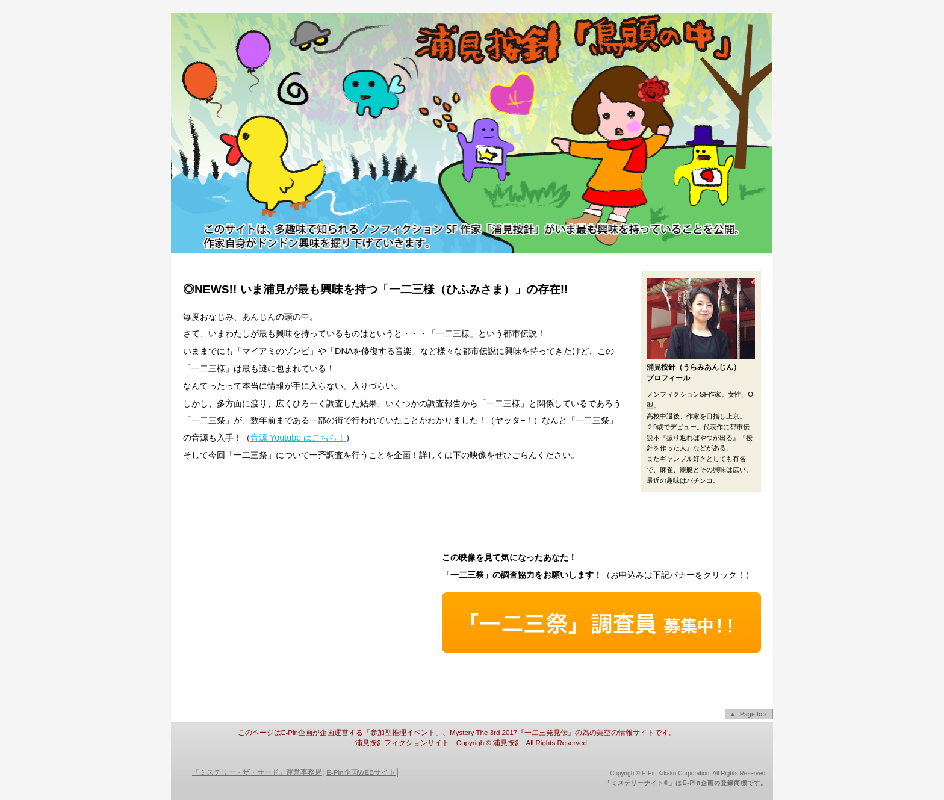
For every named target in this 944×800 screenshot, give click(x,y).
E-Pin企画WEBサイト (361, 772)
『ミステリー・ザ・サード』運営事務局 (257, 772)
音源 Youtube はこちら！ (298, 437)
